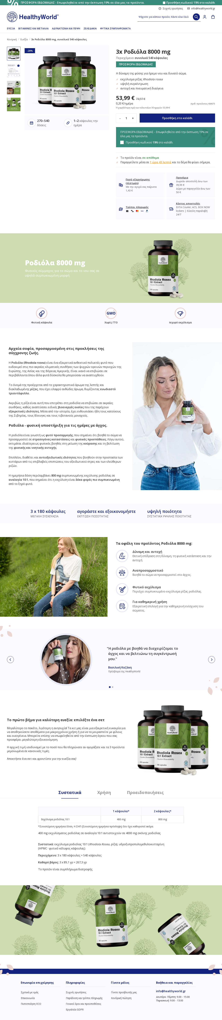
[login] (205, 17)
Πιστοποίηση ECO (31, 1003)
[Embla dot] (110, 687)
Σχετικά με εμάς (29, 992)
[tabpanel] (111, 834)
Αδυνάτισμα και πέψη (66, 28)
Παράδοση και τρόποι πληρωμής (84, 998)
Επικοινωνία (28, 998)
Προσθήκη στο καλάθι (177, 118)
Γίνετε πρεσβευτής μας (124, 992)
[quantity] (126, 118)
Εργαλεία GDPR (75, 1009)
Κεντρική (12, 39)
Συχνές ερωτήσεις (171, 8)
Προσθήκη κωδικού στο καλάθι (190, 3)
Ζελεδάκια (90, 28)
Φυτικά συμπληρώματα (115, 28)
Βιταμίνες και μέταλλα (33, 28)
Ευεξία (11, 28)
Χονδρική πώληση (121, 998)
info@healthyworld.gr (201, 8)
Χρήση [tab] (104, 792)
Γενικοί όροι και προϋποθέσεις (83, 1003)
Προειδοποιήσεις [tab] (145, 792)
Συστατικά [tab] (69, 792)
